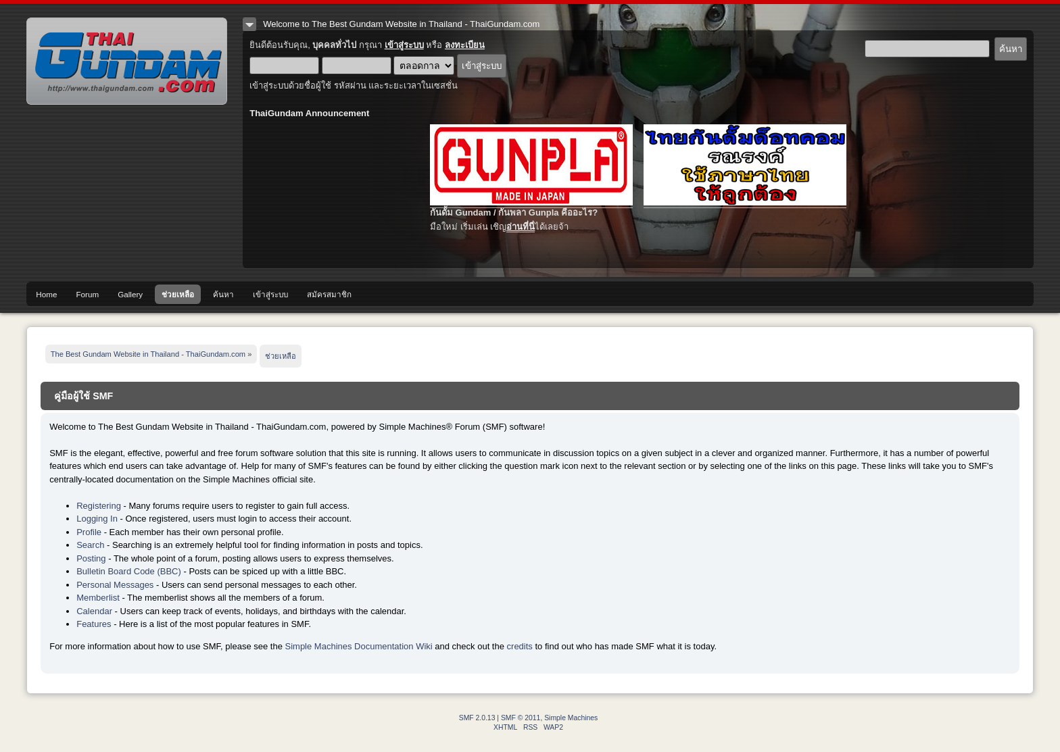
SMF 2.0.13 (477, 718)
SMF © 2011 (520, 718)
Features (93, 624)
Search (90, 545)
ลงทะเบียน (465, 45)
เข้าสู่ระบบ (404, 45)
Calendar (94, 611)
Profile (88, 532)
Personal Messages (114, 585)
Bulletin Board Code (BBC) (128, 571)
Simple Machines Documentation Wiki (359, 646)
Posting (90, 558)
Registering (98, 506)
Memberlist (98, 598)
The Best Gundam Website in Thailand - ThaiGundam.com (126, 61)
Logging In (97, 518)
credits (520, 646)
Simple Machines (571, 718)
